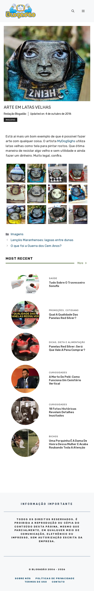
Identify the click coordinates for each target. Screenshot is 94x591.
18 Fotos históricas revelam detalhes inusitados (62, 412)
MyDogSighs (66, 141)
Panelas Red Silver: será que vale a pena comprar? (67, 348)
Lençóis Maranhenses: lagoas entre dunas (42, 240)
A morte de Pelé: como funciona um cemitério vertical (65, 380)
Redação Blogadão (15, 113)
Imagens (10, 119)
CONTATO (58, 581)
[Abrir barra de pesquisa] (73, 11)
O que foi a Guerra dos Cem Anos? (36, 246)
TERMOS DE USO (36, 581)
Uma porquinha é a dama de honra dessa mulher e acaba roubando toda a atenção (68, 444)
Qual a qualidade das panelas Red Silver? (63, 316)
